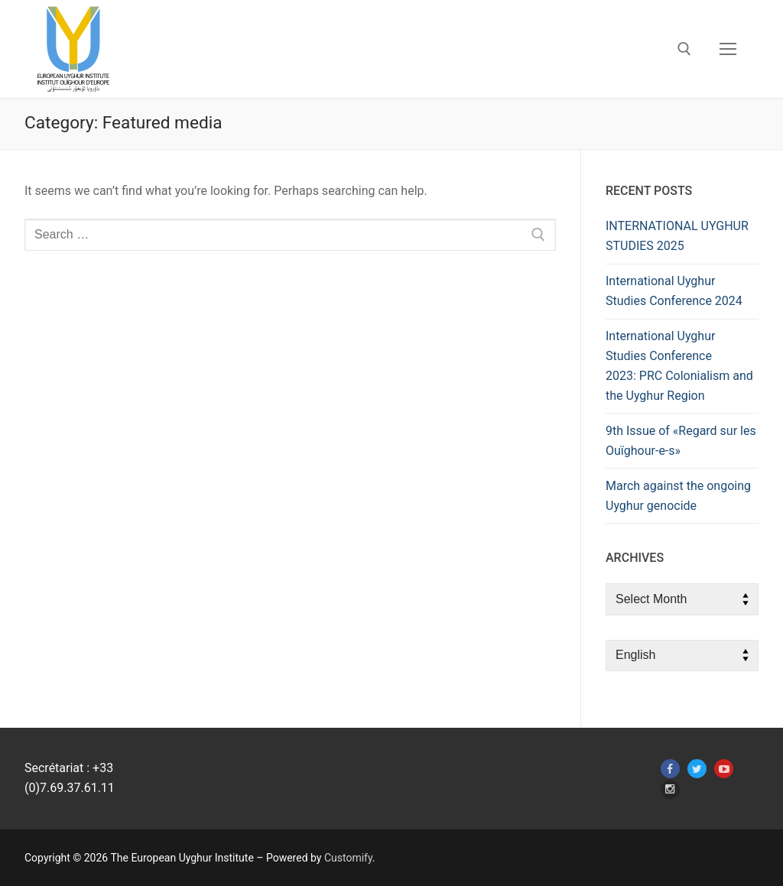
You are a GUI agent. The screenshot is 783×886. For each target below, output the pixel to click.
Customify (348, 858)
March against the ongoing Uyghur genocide (678, 496)
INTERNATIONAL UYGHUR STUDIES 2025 (677, 236)
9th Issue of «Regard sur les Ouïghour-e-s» (681, 441)
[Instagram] (670, 789)
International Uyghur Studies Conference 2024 (674, 291)
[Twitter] (697, 768)
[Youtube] (723, 768)
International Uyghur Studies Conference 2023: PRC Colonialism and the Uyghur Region (679, 366)
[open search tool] (684, 49)
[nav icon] (727, 49)
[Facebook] (670, 768)
